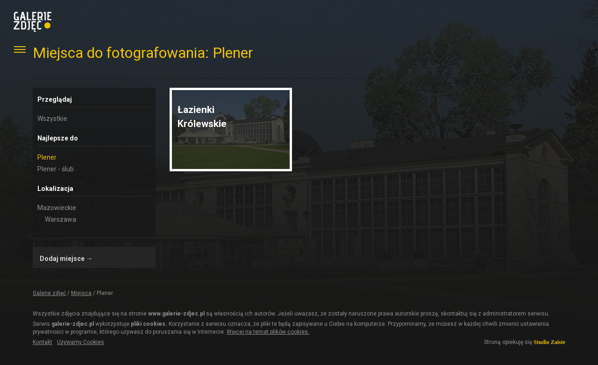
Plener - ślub (55, 169)
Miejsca (81, 293)
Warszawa (60, 219)
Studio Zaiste (549, 342)
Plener (47, 157)
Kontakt (42, 342)
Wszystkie (52, 118)
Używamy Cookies (80, 342)
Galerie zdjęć (49, 293)
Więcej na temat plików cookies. (268, 332)
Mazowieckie (56, 207)
